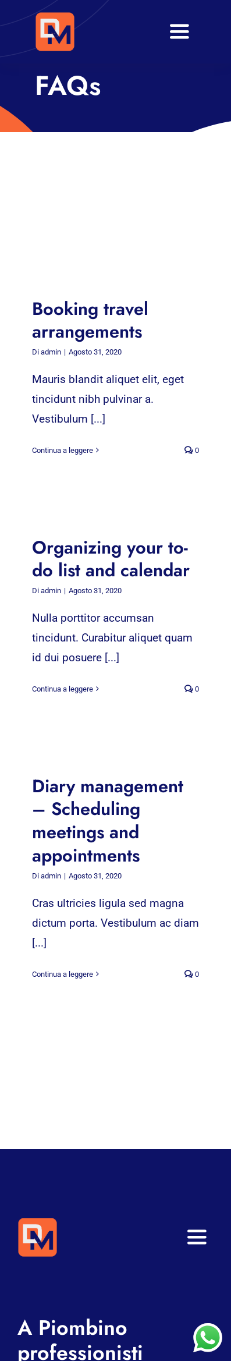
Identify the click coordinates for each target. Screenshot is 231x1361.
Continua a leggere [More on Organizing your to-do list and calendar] (62, 689)
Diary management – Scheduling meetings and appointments (107, 821)
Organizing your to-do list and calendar (111, 559)
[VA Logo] (55, 17)
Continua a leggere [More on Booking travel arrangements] (62, 450)
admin (51, 352)
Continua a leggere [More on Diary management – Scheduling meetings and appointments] (62, 974)
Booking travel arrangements (90, 320)
